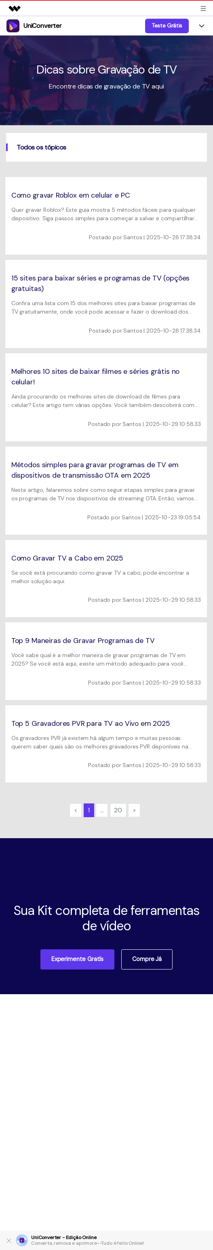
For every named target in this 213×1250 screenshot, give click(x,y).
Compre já (147, 959)
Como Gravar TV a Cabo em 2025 (67, 558)
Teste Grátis (167, 25)
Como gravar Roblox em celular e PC (70, 195)
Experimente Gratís (77, 959)
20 (118, 810)
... (102, 810)
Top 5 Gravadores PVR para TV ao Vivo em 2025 (90, 723)
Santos (132, 237)
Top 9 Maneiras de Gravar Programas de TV (83, 640)
